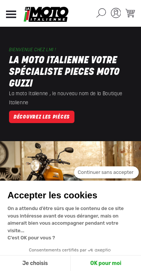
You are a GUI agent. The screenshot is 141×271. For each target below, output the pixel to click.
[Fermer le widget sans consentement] (106, 172)
